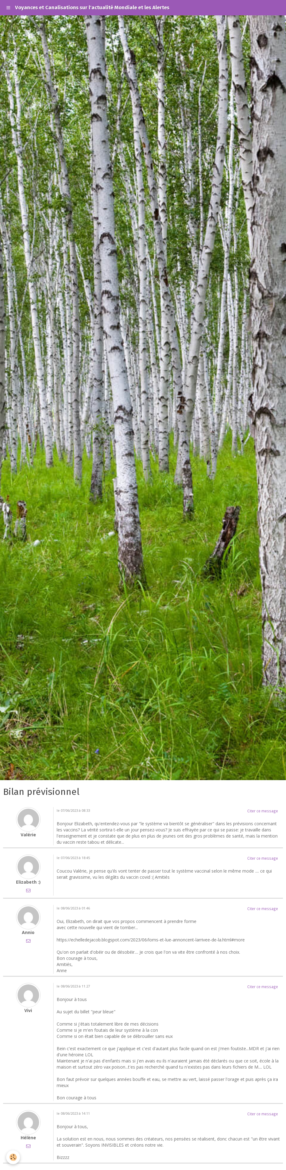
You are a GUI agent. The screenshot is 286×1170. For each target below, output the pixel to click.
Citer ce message (262, 810)
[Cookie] (13, 1157)
